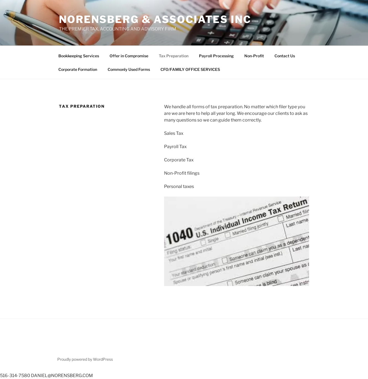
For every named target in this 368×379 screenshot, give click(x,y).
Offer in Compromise (129, 55)
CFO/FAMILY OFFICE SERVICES (190, 69)
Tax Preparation (173, 55)
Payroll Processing (216, 55)
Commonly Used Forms (129, 69)
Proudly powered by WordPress (85, 359)
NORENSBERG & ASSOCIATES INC (155, 19)
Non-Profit (254, 55)
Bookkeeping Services (78, 55)
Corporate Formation (77, 69)
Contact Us (284, 55)
